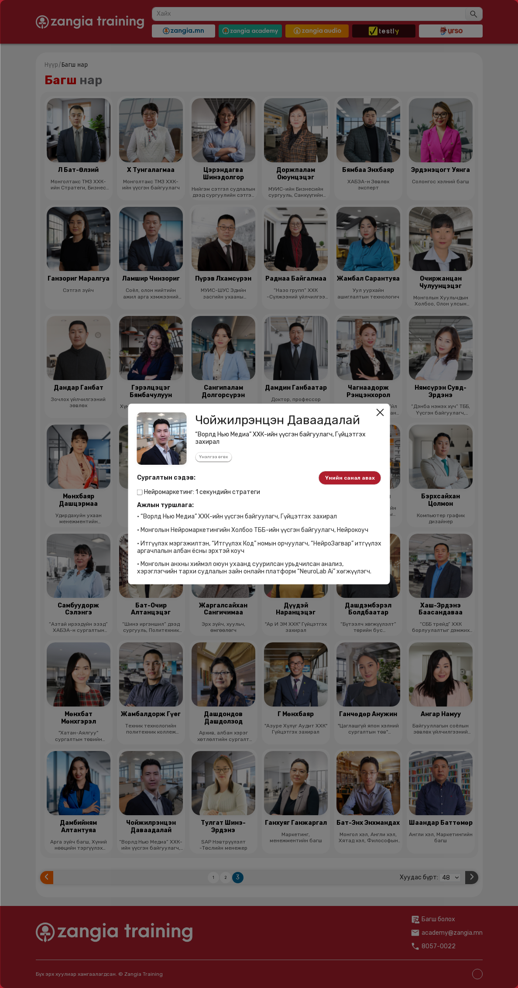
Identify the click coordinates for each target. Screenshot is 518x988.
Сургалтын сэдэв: (166, 478)
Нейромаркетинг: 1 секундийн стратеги (198, 492)
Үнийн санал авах (350, 478)
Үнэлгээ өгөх (213, 457)
